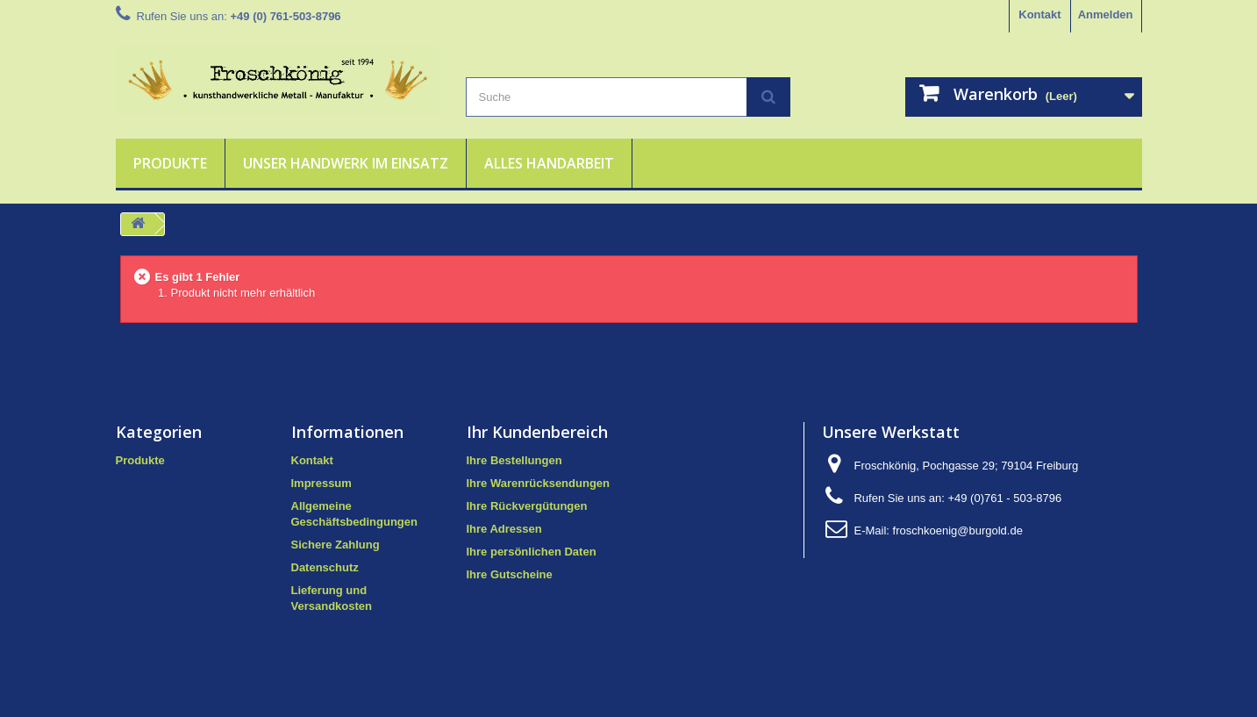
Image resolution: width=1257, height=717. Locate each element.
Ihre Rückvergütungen (527, 506)
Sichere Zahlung (335, 544)
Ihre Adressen (504, 528)
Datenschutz (325, 567)
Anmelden (1105, 14)
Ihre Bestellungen (514, 460)
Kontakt (1039, 14)
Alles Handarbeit (549, 163)
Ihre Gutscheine (510, 574)
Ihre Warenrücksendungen (539, 483)
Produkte (170, 163)
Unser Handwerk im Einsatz (345, 163)
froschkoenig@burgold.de (958, 530)
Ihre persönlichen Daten (531, 551)
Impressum (321, 483)
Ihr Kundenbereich (537, 431)
